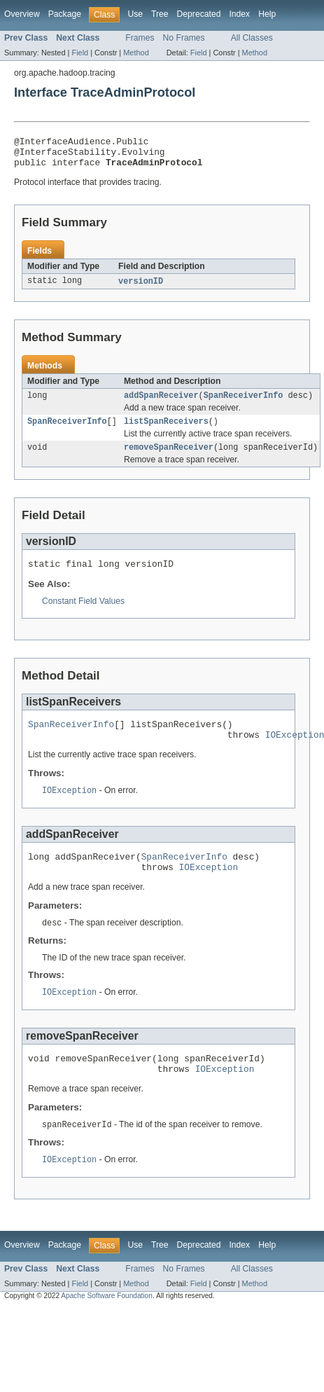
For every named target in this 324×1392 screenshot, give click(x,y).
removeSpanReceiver (168, 458)
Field (79, 52)
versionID (140, 288)
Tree (160, 14)
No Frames (184, 38)
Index (239, 14)
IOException (69, 808)
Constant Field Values (83, 614)
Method (135, 52)
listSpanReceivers (166, 430)
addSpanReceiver (161, 403)
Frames (139, 38)
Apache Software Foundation (107, 1325)
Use (135, 14)
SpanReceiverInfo (243, 403)
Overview (22, 14)
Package (64, 14)
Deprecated (199, 14)
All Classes (252, 38)
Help (267, 14)
